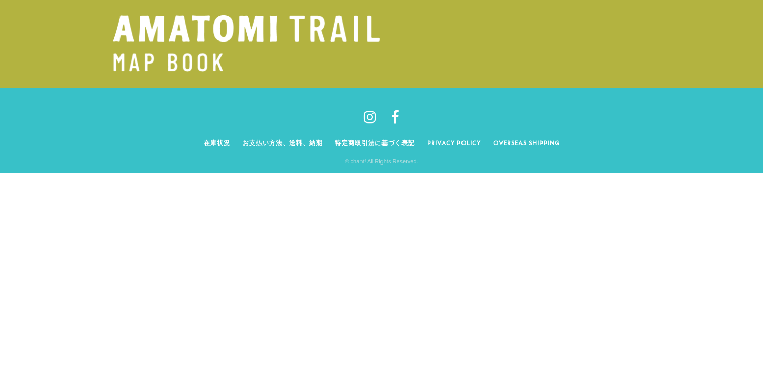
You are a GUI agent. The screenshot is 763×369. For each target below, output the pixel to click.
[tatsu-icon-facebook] (395, 117)
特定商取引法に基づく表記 (375, 143)
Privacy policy (454, 143)
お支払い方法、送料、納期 (283, 143)
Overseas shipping (526, 143)
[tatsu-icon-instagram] (374, 117)
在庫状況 (217, 143)
